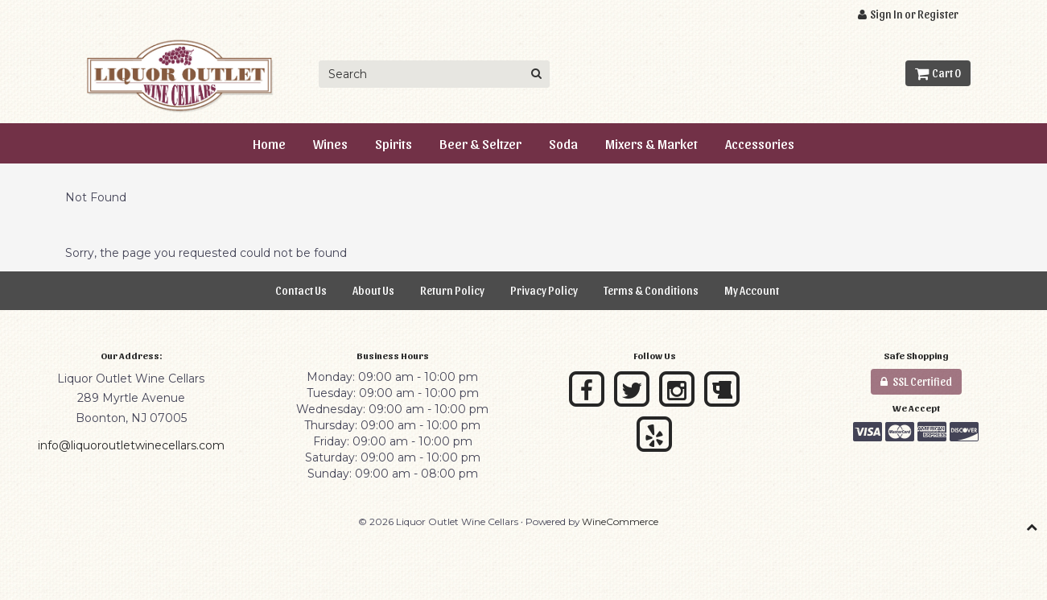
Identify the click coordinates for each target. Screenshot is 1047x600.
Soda (563, 143)
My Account (751, 290)
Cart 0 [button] (938, 73)
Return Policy (452, 290)
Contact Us (301, 290)
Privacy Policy (544, 290)
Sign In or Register (908, 14)
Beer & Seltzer (480, 143)
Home (269, 143)
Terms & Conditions (651, 290)
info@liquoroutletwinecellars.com (131, 445)
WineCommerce (620, 521)
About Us (373, 290)
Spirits (393, 143)
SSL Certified (916, 381)
